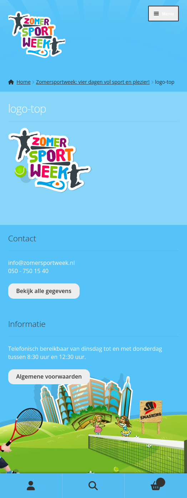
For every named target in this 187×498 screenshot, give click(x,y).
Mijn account (31, 486)
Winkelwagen (145, 480)
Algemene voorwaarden (49, 376)
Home (23, 81)
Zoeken (93, 486)
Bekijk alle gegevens (43, 291)
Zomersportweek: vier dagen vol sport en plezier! (93, 81)
